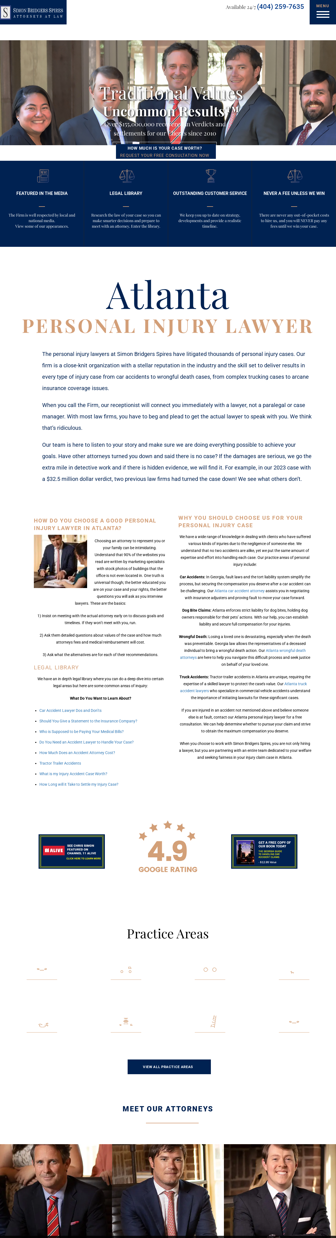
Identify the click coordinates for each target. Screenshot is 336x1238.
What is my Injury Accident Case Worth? (73, 774)
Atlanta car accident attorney (239, 591)
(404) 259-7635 (280, 7)
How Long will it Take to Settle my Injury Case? (78, 784)
